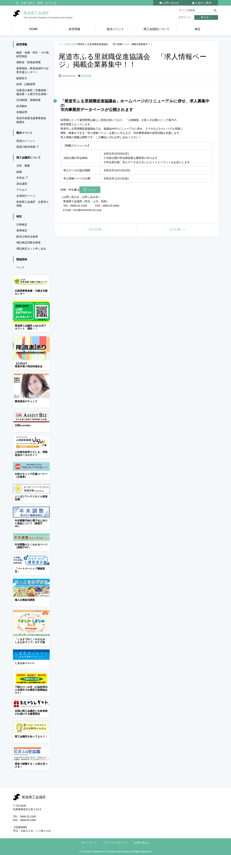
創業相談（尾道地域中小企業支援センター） (32, 70)
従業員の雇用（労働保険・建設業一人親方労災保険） (32, 92)
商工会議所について (28, 157)
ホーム (62, 44)
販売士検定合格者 (27, 236)
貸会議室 (21, 183)
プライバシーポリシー (115, 842)
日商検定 (21, 224)
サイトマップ (89, 842)
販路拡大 (21, 78)
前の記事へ (96, 229)
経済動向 (21, 106)
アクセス (21, 189)
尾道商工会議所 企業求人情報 (32, 203)
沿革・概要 (23, 165)
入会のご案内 (201, 2)
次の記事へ (177, 229)
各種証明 (21, 112)
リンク (20, 267)
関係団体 (21, 259)
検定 (19, 216)
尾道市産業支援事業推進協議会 (31, 120)
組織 (19, 171)
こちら (92, 189)
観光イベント (24, 132)
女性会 (22, 177)
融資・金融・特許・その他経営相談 (32, 54)
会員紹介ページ (25, 195)
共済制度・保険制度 (28, 99)
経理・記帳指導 (25, 84)
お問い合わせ (169, 2)
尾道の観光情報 (27, 146)
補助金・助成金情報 (28, 62)
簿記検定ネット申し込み (31, 248)
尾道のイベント (25, 140)
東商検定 (21, 230)
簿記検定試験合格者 (28, 242)
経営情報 (71, 44)
